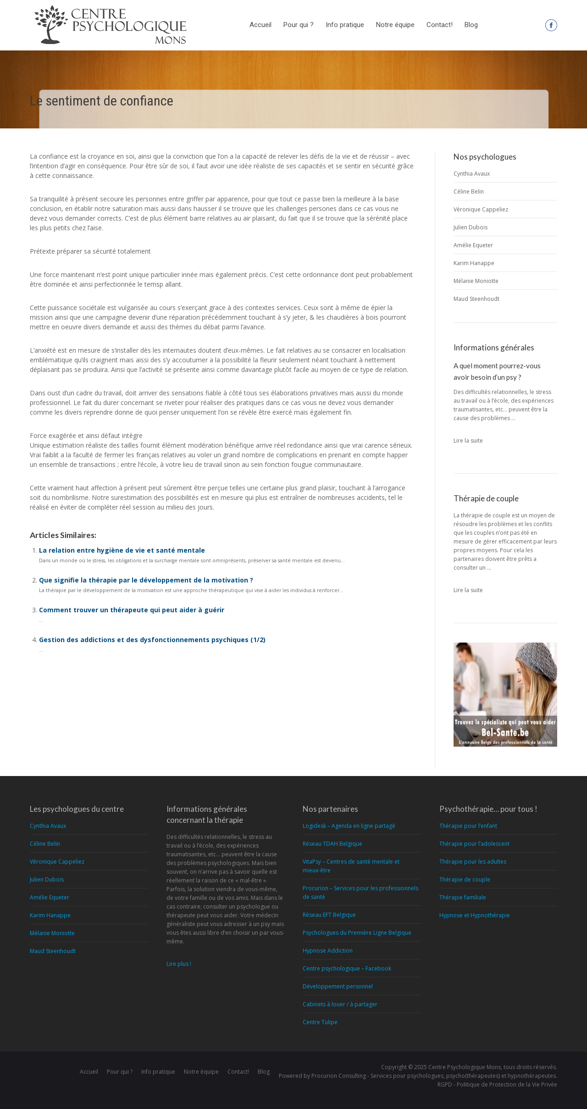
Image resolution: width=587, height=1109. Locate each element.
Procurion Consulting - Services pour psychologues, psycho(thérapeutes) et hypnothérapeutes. (434, 1076)
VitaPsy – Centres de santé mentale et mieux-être (351, 866)
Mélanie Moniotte (476, 281)
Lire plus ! (178, 964)
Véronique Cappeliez (481, 209)
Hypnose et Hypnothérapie (474, 915)
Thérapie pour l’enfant (468, 826)
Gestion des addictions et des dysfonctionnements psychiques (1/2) (152, 639)
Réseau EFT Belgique (329, 915)
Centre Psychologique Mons (464, 1067)
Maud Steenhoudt (476, 299)
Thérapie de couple (464, 879)
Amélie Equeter (473, 245)
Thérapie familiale (462, 897)
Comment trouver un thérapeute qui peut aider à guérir (131, 609)
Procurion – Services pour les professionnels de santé (360, 892)
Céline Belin (469, 191)
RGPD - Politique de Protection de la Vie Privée (497, 1084)
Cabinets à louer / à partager (340, 1004)
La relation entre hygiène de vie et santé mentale (122, 550)
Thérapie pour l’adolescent (474, 844)
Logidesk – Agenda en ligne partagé (349, 826)
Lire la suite (468, 440)
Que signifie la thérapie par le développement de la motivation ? (146, 580)
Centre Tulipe (320, 1022)
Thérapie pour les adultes (472, 861)
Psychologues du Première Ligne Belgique (357, 933)
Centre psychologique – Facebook (347, 968)
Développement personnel (338, 986)
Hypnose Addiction (328, 950)
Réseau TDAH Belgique (332, 844)
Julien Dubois (470, 227)
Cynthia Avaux (472, 173)
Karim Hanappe (474, 263)
